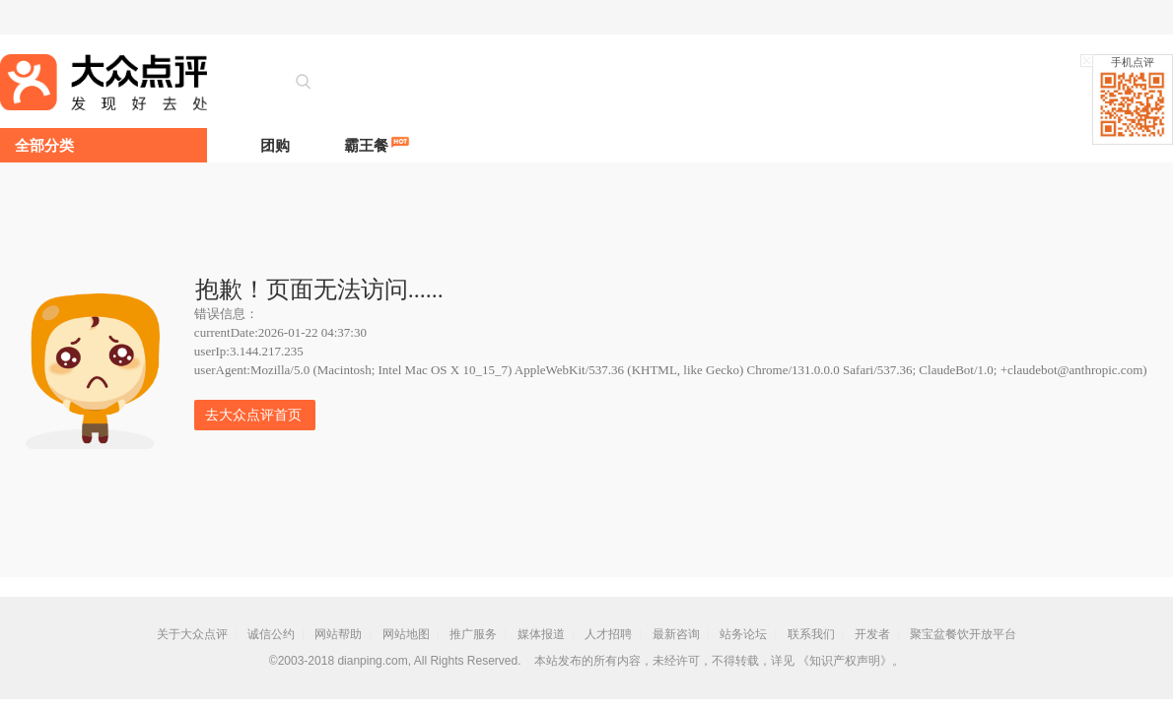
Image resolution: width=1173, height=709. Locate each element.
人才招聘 (608, 634)
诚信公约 (271, 634)
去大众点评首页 (253, 414)
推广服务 (473, 634)
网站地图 (406, 634)
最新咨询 (676, 634)
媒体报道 (541, 634)
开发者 (872, 634)
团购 (275, 145)
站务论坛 (743, 634)
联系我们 (811, 634)
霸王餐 (366, 145)
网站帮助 (338, 634)
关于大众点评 (192, 634)
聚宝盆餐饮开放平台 (963, 634)
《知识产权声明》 (844, 661)
